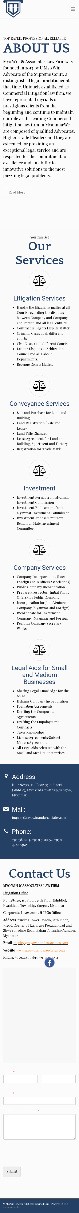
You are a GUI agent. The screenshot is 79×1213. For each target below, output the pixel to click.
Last (44, 1085)
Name (9, 1072)
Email (9, 1093)
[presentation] (35, 1159)
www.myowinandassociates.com (40, 950)
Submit (12, 1171)
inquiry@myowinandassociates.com (40, 943)
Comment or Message (21, 1111)
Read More (17, 192)
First (6, 1085)
